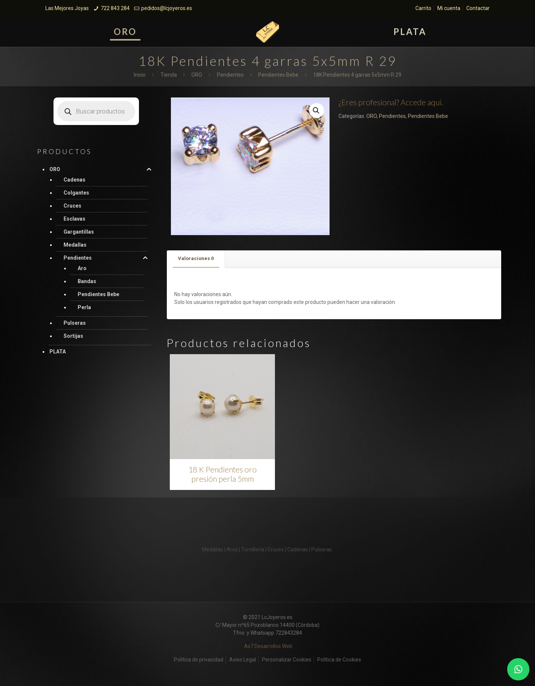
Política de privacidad (198, 660)
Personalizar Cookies (286, 660)
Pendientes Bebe (278, 75)
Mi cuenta (448, 8)
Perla (84, 307)
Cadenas (74, 180)
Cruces (72, 206)
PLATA (57, 352)
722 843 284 (115, 8)
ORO (196, 75)
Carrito (423, 8)
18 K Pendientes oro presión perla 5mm (222, 474)
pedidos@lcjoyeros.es (166, 8)
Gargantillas (79, 232)
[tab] (196, 258)
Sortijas (73, 336)
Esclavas (74, 219)
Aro (82, 268)
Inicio (140, 75)
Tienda (168, 75)
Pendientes (230, 75)
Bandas (87, 281)
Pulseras (75, 323)
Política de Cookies (339, 660)
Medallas (75, 245)
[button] (316, 110)
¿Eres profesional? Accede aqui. (390, 102)
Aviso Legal (242, 660)
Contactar (478, 8)
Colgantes (76, 193)
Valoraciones (196, 258)
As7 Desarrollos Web (268, 646)
